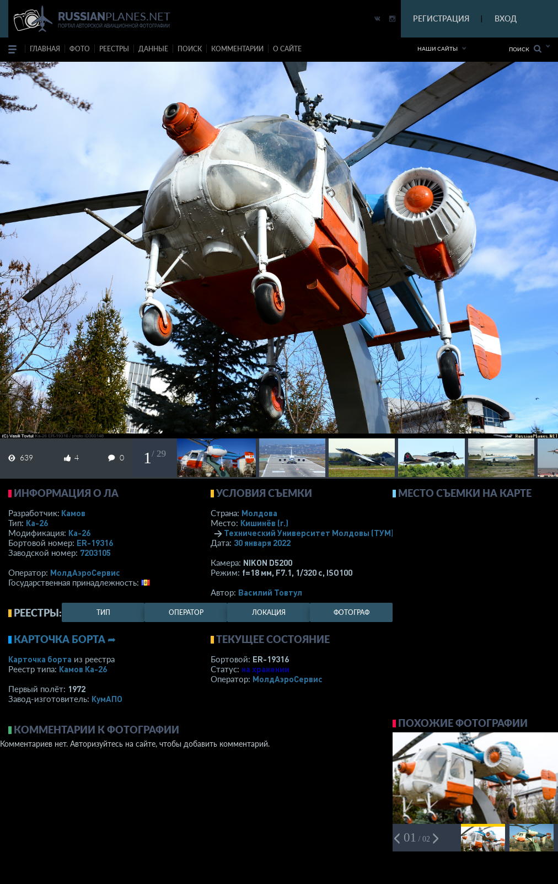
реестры (114, 49)
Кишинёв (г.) (264, 523)
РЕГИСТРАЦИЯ (441, 18)
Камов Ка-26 (83, 669)
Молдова (259, 513)
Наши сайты (437, 48)
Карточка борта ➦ (65, 639)
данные (153, 49)
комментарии (237, 49)
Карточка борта (40, 659)
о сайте (287, 49)
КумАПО (107, 699)
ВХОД (506, 18)
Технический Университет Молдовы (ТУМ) (309, 533)
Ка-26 (37, 523)
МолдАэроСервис (85, 572)
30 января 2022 (262, 543)
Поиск (525, 49)
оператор (186, 612)
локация (269, 612)
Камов (73, 513)
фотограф (351, 612)
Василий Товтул (270, 592)
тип (103, 612)
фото (79, 49)
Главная (45, 49)
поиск (190, 49)
